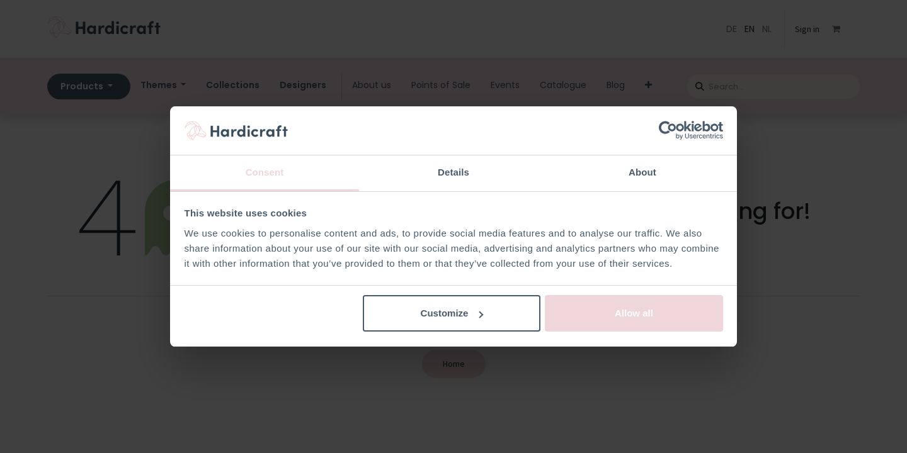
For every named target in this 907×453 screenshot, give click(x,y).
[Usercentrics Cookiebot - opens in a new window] (668, 130)
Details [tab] (453, 172)
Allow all (634, 313)
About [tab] (642, 172)
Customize (452, 313)
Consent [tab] (265, 172)
